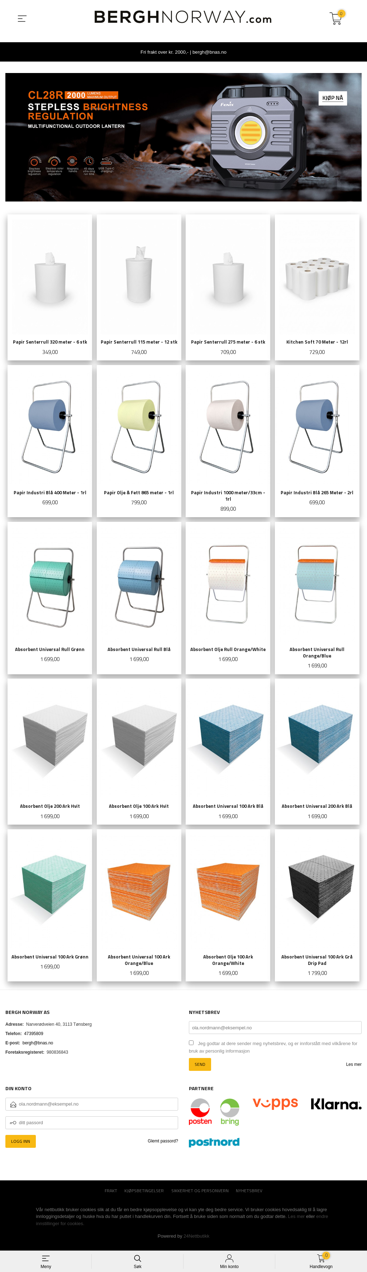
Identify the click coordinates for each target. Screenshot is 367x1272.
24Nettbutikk (196, 1241)
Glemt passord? (163, 1146)
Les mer (354, 1069)
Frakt (111, 1196)
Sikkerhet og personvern (200, 1196)
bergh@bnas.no (38, 1048)
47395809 (33, 1039)
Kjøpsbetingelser (144, 1196)
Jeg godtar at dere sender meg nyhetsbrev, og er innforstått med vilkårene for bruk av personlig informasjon (273, 1052)
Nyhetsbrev (249, 1196)
